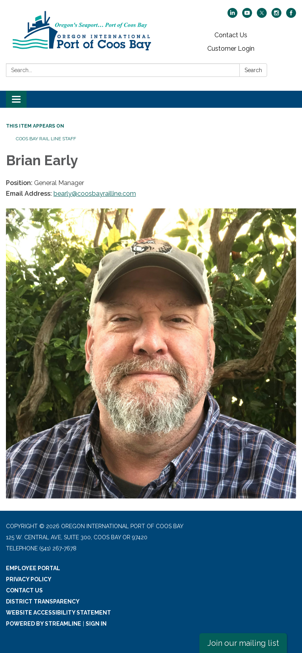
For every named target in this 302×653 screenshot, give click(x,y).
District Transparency (43, 601)
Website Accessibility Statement (58, 612)
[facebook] (291, 15)
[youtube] (247, 15)
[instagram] (276, 15)
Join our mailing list (243, 643)
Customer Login (230, 48)
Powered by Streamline (43, 624)
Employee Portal (33, 568)
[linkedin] (232, 15)
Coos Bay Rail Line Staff (46, 138)
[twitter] (262, 15)
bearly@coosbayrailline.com (95, 193)
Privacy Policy (29, 579)
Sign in (96, 624)
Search (253, 70)
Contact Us (230, 35)
